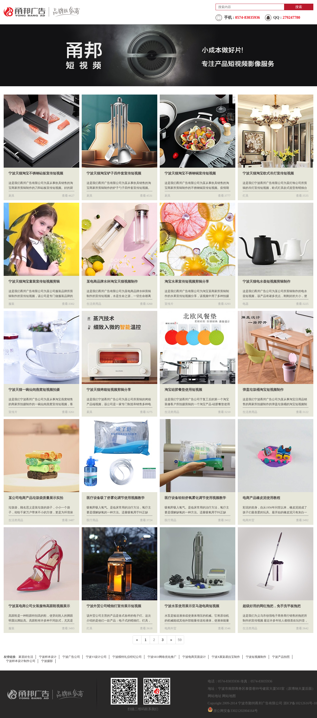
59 (180, 640)
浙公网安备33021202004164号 (235, 711)
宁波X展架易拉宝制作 (226, 657)
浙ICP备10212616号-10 (300, 703)
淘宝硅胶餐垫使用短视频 (183, 390)
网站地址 (214, 696)
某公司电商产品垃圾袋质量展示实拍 (36, 498)
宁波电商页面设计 (194, 657)
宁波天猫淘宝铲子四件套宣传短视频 (114, 173)
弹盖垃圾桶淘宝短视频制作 (263, 390)
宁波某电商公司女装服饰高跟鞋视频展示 (39, 606)
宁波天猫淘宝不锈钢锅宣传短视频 (190, 173)
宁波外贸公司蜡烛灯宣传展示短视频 (114, 606)
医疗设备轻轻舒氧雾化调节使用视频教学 (195, 498)
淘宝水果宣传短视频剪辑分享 (187, 281)
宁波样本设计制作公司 (20, 661)
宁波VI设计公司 (96, 657)
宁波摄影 (47, 661)
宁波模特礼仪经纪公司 (127, 657)
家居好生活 (26, 657)
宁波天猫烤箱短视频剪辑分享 (109, 390)
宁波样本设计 (48, 657)
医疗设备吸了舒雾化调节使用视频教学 (116, 498)
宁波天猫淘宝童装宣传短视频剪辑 (34, 281)
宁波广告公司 (71, 657)
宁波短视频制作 (256, 657)
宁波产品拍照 (281, 657)
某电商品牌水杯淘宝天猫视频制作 (112, 281)
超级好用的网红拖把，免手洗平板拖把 (272, 606)
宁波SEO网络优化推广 (162, 657)
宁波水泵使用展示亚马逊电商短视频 (192, 606)
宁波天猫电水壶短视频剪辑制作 (266, 281)
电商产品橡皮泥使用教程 (261, 498)
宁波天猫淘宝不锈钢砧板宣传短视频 (36, 173)
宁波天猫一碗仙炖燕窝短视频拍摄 (34, 390)
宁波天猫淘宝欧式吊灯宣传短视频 (268, 173)
